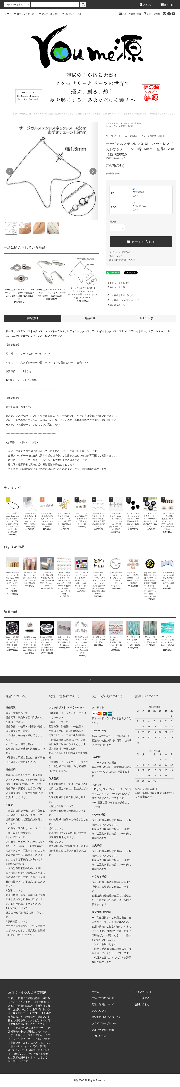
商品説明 (32, 318)
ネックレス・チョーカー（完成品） (128, 123)
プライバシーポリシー (104, 1023)
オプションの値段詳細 (119, 252)
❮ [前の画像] (10, 171)
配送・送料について (103, 1004)
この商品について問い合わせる (123, 300)
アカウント (147, 5)
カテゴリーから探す (24, 14)
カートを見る (142, 998)
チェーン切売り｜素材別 (123, 126)
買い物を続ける (115, 305)
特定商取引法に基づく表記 (122, 260)
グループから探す (48, 14)
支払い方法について (103, 998)
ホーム (8, 13)
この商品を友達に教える (119, 295)
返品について (115, 256)
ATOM (102, 1036)
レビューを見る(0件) (118, 283)
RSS (94, 1036)
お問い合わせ (151, 13)
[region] (51, 171)
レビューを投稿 (115, 287)
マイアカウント (143, 991)
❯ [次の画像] (93, 171)
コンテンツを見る (71, 14)
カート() (167, 5)
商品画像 (90, 318)
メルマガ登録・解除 (129, 13)
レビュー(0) (147, 318)
